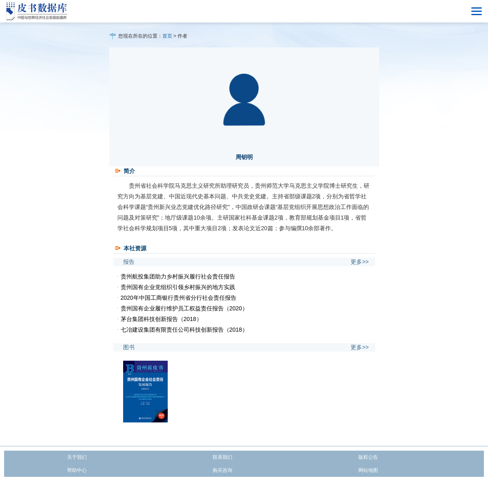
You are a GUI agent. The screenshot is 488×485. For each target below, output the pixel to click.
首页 (167, 36)
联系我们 (222, 457)
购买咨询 (222, 470)
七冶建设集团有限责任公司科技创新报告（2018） (184, 329)
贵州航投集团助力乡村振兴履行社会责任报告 (178, 276)
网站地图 (368, 470)
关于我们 (77, 457)
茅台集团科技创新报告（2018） (161, 319)
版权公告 (368, 457)
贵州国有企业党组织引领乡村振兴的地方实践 (178, 287)
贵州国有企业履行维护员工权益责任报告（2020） (184, 308)
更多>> (360, 261)
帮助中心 (77, 470)
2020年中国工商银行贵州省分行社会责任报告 (178, 297)
